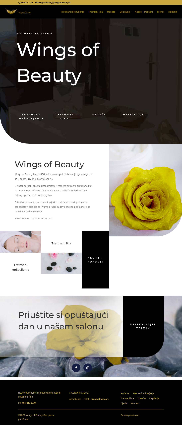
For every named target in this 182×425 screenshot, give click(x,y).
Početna (125, 393)
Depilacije (125, 12)
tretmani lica (64, 116)
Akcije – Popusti (144, 12)
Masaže (111, 12)
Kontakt (172, 12)
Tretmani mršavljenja (72, 12)
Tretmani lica (95, 12)
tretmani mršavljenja (31, 116)
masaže (99, 114)
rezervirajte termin (128, 326)
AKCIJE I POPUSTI (96, 259)
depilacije (133, 114)
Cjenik (160, 12)
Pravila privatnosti (130, 415)
